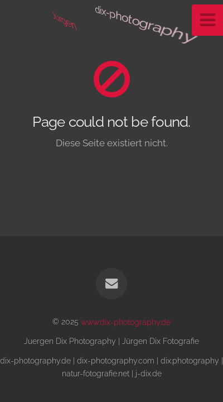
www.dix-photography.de (126, 321)
